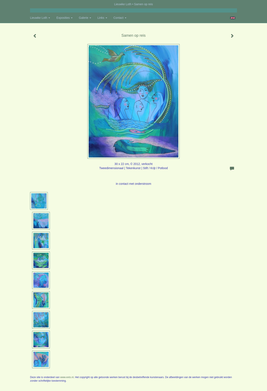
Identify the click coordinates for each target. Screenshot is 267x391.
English (232, 18)
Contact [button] (119, 17)
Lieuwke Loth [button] (40, 17)
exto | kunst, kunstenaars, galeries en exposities (42, 4)
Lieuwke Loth (122, 4)
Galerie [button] (85, 17)
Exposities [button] (64, 17)
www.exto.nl (67, 377)
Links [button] (102, 17)
